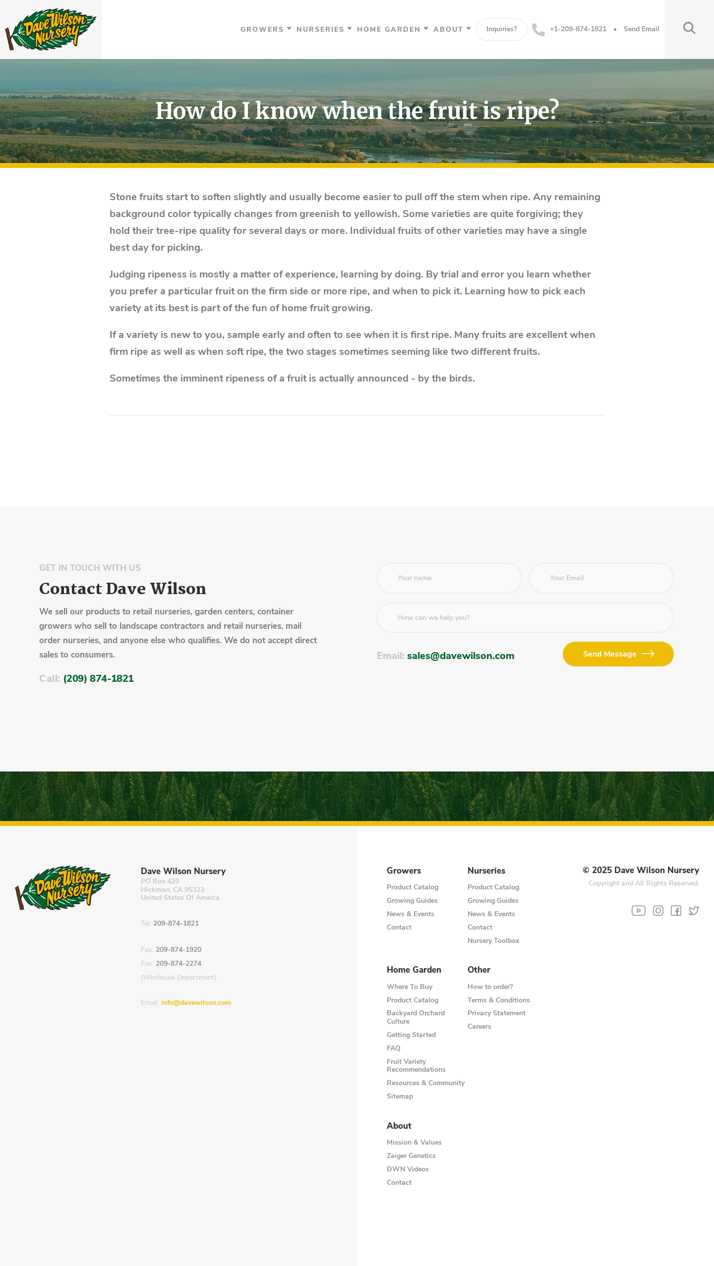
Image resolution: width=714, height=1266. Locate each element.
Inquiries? (501, 29)
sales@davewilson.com (461, 655)
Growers (262, 29)
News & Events (410, 914)
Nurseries (321, 29)
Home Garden (389, 29)
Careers (479, 1026)
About (448, 29)
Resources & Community (426, 1083)
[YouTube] (639, 910)
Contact (399, 927)
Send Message (610, 654)
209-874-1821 (176, 924)
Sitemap (400, 1096)
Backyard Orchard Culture (416, 1017)
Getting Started (411, 1035)
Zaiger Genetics (411, 1155)
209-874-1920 (178, 950)
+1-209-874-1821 (569, 29)
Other (479, 970)
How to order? (490, 986)
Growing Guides (412, 900)
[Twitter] (694, 910)
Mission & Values (414, 1142)
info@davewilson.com (196, 1003)
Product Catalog (412, 887)
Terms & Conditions (499, 1000)
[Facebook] (676, 910)
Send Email (641, 29)
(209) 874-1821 (98, 678)
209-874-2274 (178, 964)
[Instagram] (658, 910)
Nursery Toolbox (493, 940)
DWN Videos (408, 1169)
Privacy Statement (497, 1013)
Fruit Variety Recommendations (416, 1066)
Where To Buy (409, 986)
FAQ (394, 1048)
